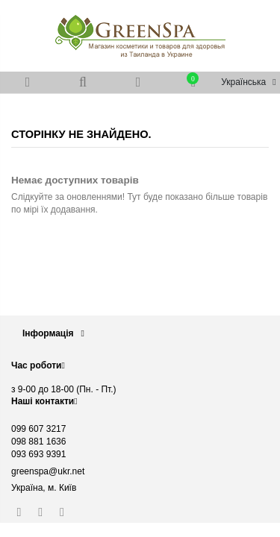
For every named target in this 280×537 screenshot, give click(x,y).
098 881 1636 (38, 441)
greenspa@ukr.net (47, 471)
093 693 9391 (38, 454)
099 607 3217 (38, 429)
